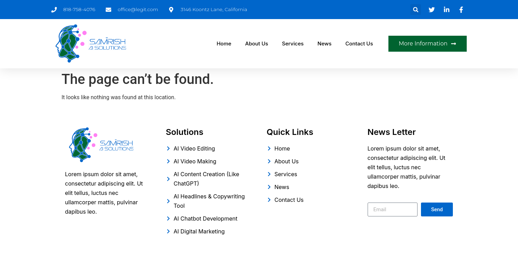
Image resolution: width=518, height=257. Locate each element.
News (324, 43)
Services (293, 43)
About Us (256, 43)
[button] (415, 9)
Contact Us (359, 43)
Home (224, 43)
